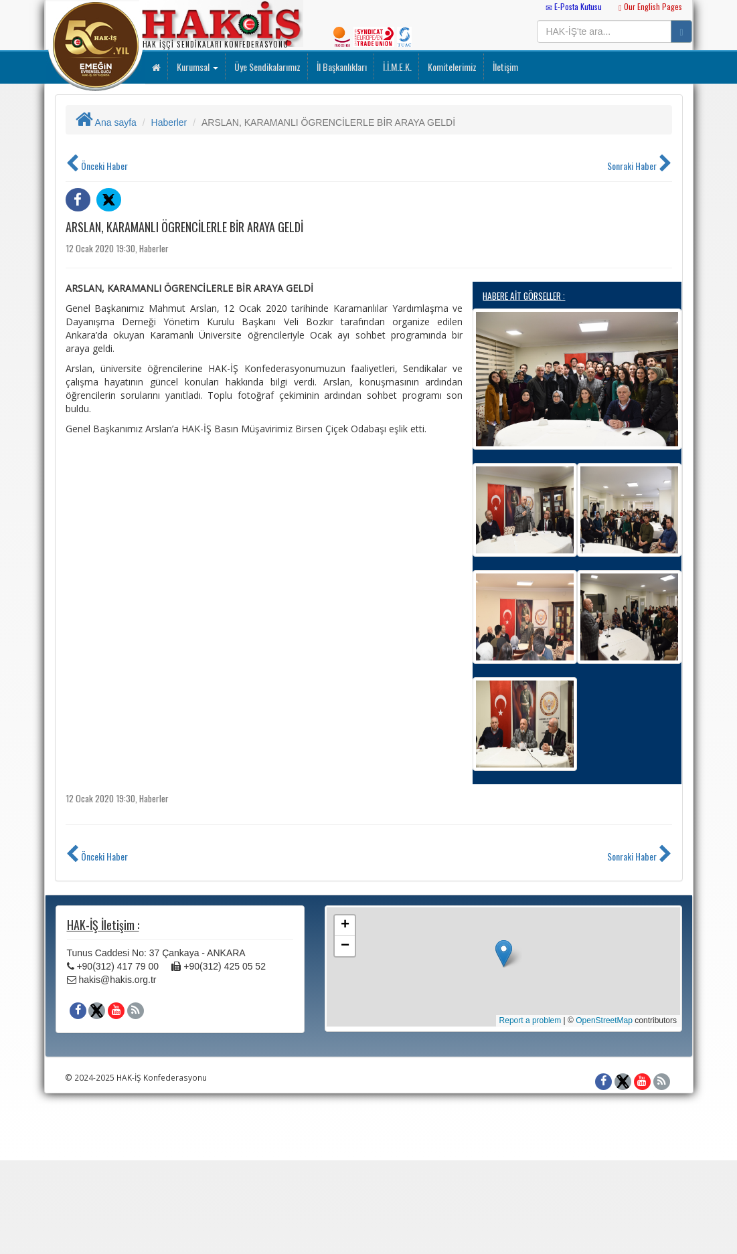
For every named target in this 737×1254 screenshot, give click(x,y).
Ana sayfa (106, 122)
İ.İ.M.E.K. (396, 67)
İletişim (504, 67)
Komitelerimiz (451, 67)
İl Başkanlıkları (341, 67)
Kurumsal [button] (196, 67)
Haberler (169, 122)
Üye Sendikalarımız (266, 67)
